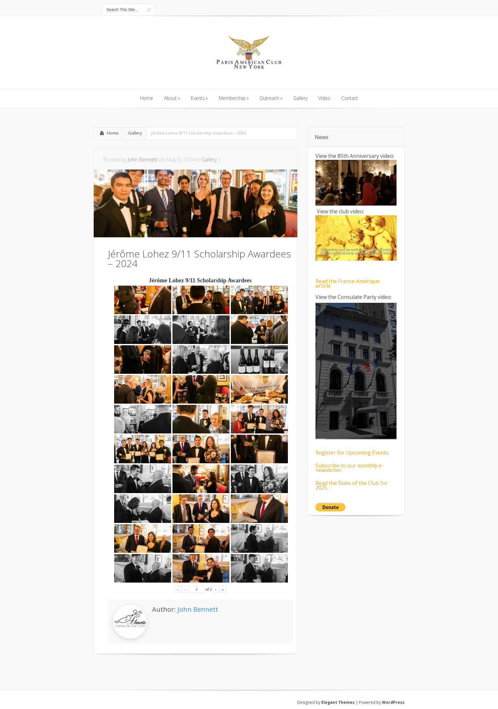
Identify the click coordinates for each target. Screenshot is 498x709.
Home (113, 133)
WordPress (393, 702)
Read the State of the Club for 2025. (351, 485)
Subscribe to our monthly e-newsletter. (349, 468)
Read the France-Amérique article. (347, 283)
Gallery (135, 133)
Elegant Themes (338, 702)
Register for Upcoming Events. (352, 452)
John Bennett (142, 159)
